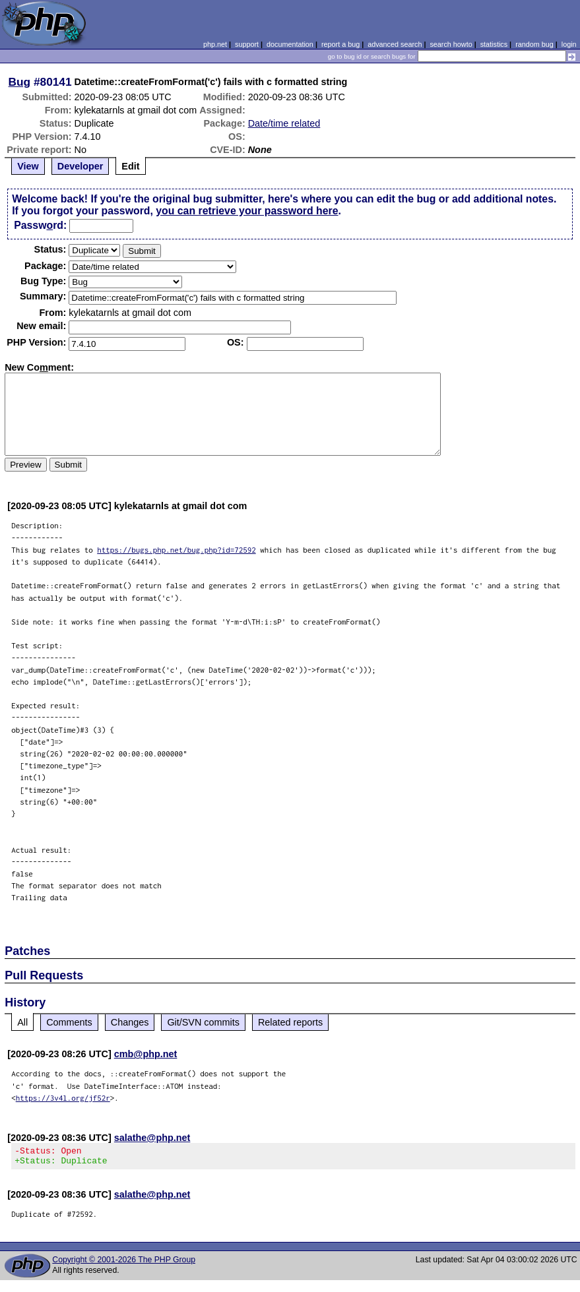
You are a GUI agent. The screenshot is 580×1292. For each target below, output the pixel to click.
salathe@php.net (152, 1137)
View (28, 166)
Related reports (290, 1022)
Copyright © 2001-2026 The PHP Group (123, 1263)
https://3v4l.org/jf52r (63, 1097)
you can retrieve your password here (247, 210)
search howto (451, 44)
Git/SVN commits (203, 1022)
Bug (20, 81)
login (569, 44)
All (22, 1022)
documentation (290, 44)
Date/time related (284, 123)
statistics (493, 44)
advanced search (395, 44)
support (247, 44)
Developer (80, 166)
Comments (69, 1022)
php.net (215, 44)
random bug (534, 44)
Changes (130, 1022)
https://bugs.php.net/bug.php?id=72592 (176, 549)
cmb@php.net (145, 1054)
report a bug (340, 44)
